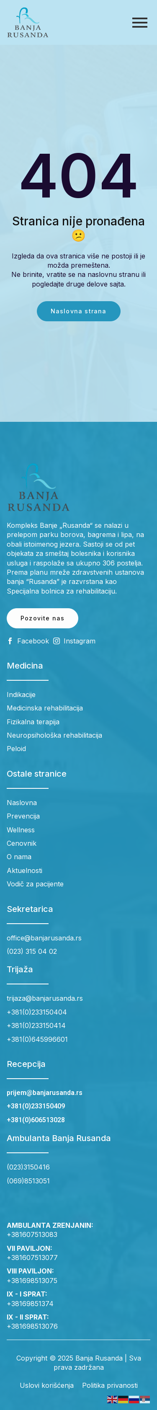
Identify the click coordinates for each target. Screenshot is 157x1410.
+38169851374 (30, 1303)
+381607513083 (32, 1234)
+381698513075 (32, 1280)
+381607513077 (32, 1257)
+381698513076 (32, 1326)
